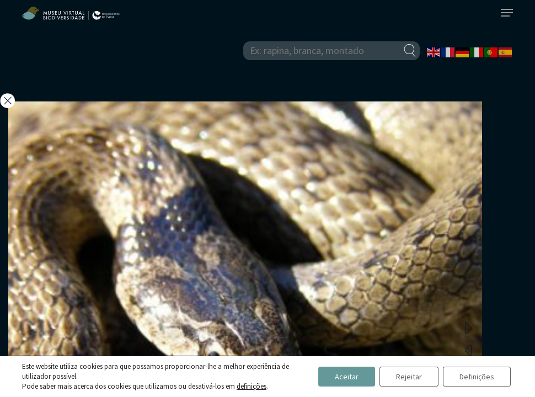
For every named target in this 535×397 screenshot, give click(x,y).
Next (468, 327)
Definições (476, 377)
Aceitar (347, 377)
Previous (468, 349)
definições (251, 386)
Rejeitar (409, 377)
